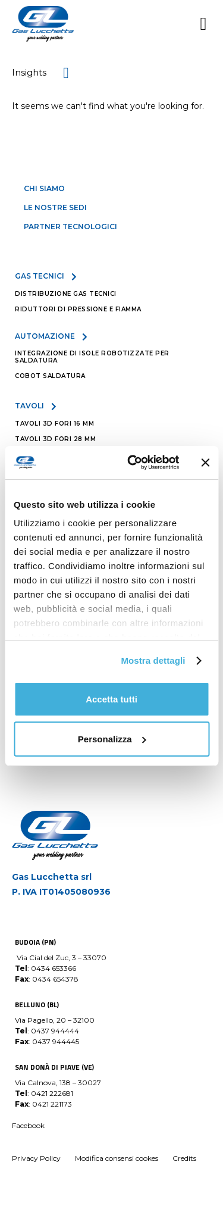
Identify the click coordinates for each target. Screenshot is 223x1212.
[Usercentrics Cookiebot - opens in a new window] (133, 462)
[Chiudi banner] (205, 462)
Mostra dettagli (153, 660)
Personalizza (112, 739)
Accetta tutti (111, 699)
